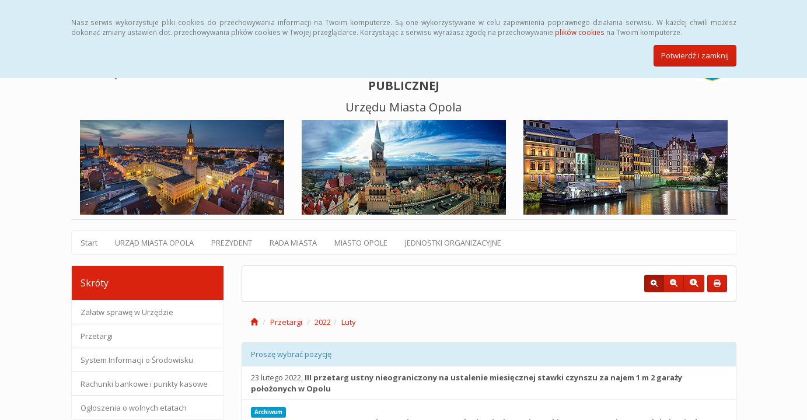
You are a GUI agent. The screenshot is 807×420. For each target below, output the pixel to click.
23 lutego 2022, (466, 383)
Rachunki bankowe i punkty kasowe (144, 384)
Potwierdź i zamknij (695, 55)
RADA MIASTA (293, 242)
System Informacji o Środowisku (137, 360)
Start (89, 242)
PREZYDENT (231, 242)
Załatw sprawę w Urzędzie (127, 312)
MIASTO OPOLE (360, 242)
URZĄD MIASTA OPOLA (154, 242)
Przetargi (97, 336)
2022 (323, 322)
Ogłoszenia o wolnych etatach (134, 407)
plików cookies (580, 32)
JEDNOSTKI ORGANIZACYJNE (453, 242)
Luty (348, 322)
